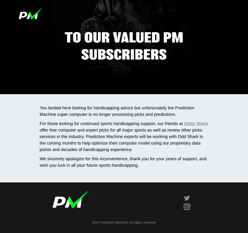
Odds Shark (196, 124)
